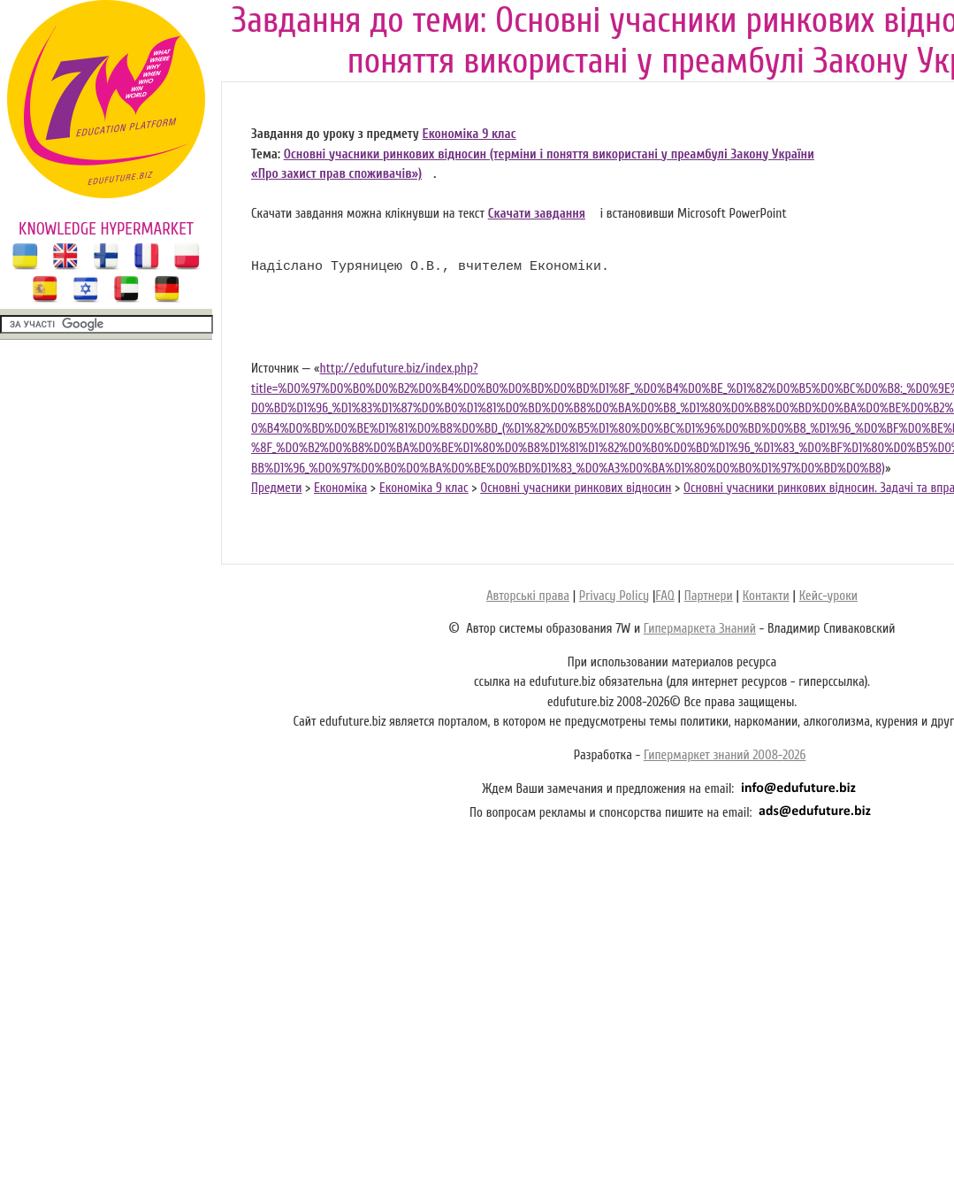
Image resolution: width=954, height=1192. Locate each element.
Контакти (766, 596)
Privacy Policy (614, 596)
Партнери (708, 596)
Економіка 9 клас (469, 134)
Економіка (340, 488)
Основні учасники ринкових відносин (575, 488)
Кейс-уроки (828, 596)
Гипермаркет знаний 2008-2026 (724, 755)
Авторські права (527, 596)
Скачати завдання (536, 213)
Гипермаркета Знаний (700, 628)
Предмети (276, 488)
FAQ (664, 596)
